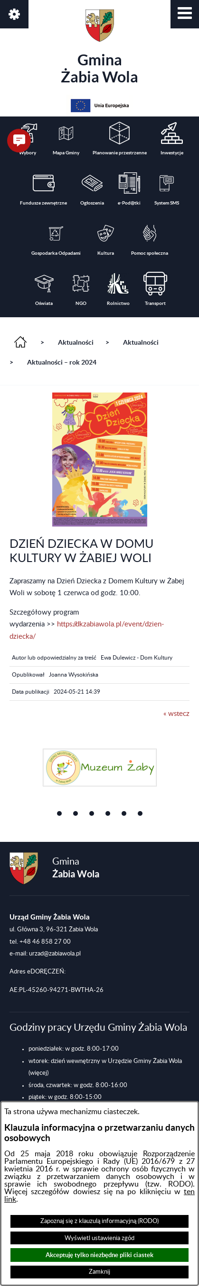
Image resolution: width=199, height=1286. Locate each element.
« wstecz (176, 713)
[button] (185, 14)
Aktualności (76, 342)
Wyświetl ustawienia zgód (99, 1238)
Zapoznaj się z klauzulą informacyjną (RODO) (99, 1221)
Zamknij (99, 1271)
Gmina (99, 47)
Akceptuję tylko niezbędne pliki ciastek (99, 1255)
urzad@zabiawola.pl (55, 953)
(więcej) (38, 1073)
